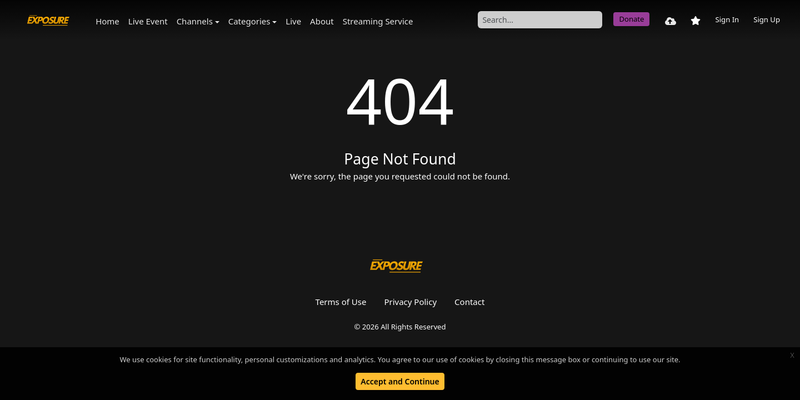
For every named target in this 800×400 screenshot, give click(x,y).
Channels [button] (195, 21)
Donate (631, 19)
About (322, 21)
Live (293, 21)
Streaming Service (378, 21)
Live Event (148, 21)
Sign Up (766, 19)
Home (107, 21)
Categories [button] (249, 21)
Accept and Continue (400, 381)
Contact (469, 301)
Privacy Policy (410, 301)
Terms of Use (341, 301)
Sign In (727, 19)
